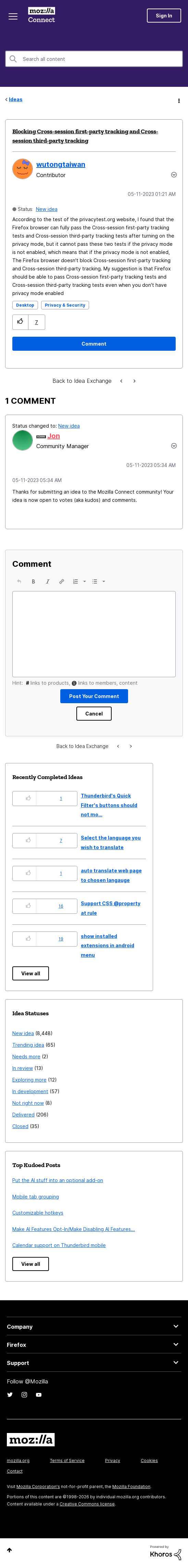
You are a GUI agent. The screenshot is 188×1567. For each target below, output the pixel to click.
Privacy (112, 1460)
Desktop (25, 305)
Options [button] (178, 99)
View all (30, 973)
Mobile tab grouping (35, 1197)
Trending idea (28, 1045)
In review (22, 1068)
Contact (15, 1471)
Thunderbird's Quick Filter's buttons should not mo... (109, 805)
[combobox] (94, 59)
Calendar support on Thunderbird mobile (59, 1245)
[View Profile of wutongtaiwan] (60, 164)
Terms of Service (67, 1460)
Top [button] (9, 1550)
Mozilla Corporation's (38, 1486)
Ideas (16, 99)
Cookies (149, 1460)
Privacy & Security (65, 305)
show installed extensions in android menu (107, 945)
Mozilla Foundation (131, 1486)
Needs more (26, 1056)
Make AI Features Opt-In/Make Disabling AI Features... (73, 1229)
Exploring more (29, 1080)
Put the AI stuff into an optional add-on (57, 1180)
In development (30, 1091)
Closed (20, 1126)
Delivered (23, 1114)
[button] (20, 322)
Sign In (164, 15)
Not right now (28, 1103)
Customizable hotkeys (37, 1213)
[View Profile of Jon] (53, 436)
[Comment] (94, 344)
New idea (47, 209)
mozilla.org (18, 1460)
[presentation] (19, 581)
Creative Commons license (87, 1503)
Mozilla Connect (41, 15)
